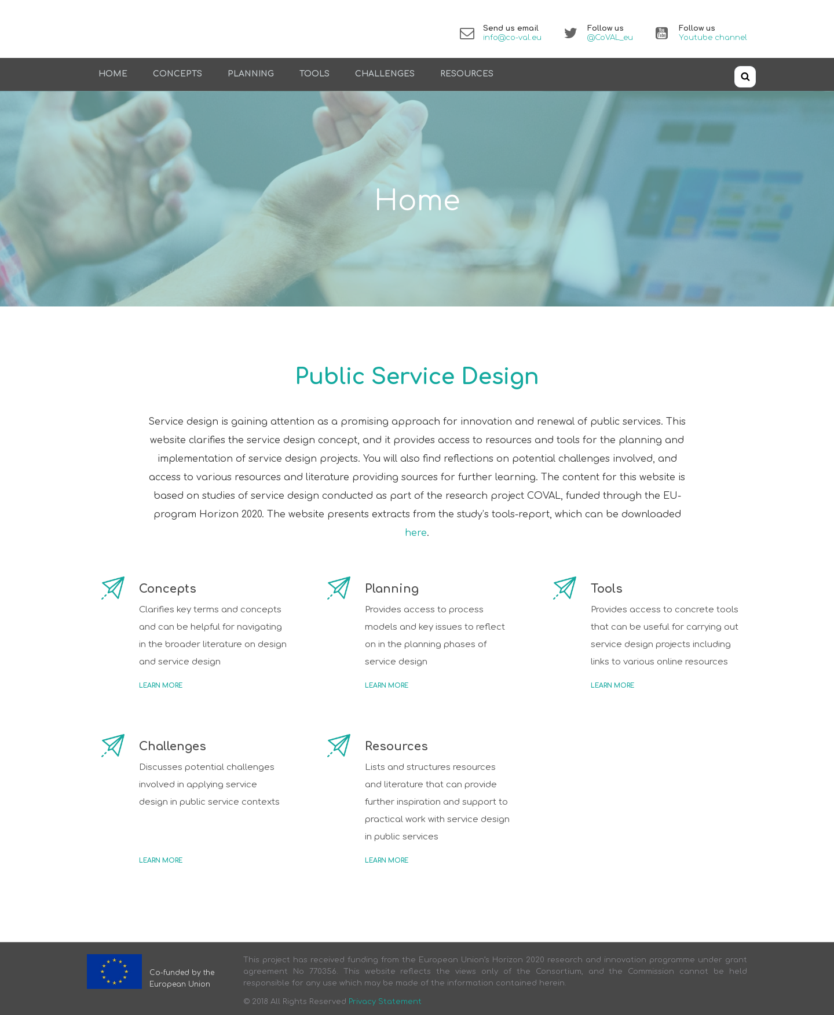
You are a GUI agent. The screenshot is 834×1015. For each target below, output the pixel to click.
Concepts (177, 74)
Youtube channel (713, 38)
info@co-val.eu (512, 38)
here (416, 533)
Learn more (160, 685)
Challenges (385, 74)
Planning (251, 74)
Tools (314, 74)
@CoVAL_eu (610, 38)
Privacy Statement (385, 1002)
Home (112, 74)
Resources (466, 74)
